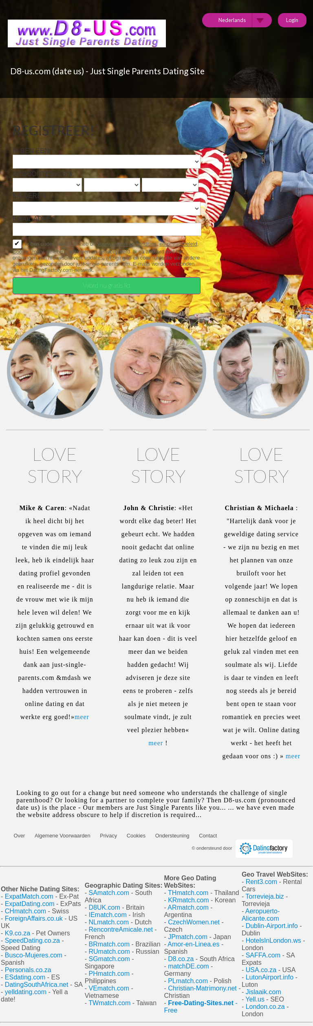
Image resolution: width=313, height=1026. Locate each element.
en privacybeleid (178, 244)
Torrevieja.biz (264, 896)
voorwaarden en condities (126, 244)
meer (82, 716)
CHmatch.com (26, 911)
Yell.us (255, 999)
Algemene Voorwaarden (62, 836)
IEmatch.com (107, 914)
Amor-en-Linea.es (193, 944)
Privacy (108, 836)
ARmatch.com (188, 907)
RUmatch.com (110, 951)
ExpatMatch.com (29, 896)
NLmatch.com (108, 922)
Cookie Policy (28, 252)
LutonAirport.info (269, 977)
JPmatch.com (187, 936)
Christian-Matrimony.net (202, 988)
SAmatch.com (108, 892)
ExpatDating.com (30, 903)
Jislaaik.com (263, 991)
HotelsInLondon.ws (273, 940)
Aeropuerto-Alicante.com (261, 915)
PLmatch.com (188, 980)
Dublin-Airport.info (272, 925)
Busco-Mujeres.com (33, 955)
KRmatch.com (188, 900)
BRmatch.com (108, 944)
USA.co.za (261, 969)
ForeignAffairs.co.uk (34, 918)
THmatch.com (188, 892)
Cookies (136, 836)
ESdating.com (25, 977)
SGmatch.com (110, 958)
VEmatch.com (109, 988)
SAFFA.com (263, 955)
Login (292, 20)
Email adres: (35, 218)
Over (19, 836)
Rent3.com (261, 881)
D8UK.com (104, 907)
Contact (208, 836)
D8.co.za (182, 958)
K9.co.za (18, 933)
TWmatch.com (109, 1002)
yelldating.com (25, 991)
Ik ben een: (32, 150)
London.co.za (265, 1006)
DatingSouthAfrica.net (36, 984)
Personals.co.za (28, 969)
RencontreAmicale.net (120, 929)
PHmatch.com (109, 973)
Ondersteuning (172, 836)
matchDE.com (189, 966)
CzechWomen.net (194, 922)
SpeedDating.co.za (32, 940)
